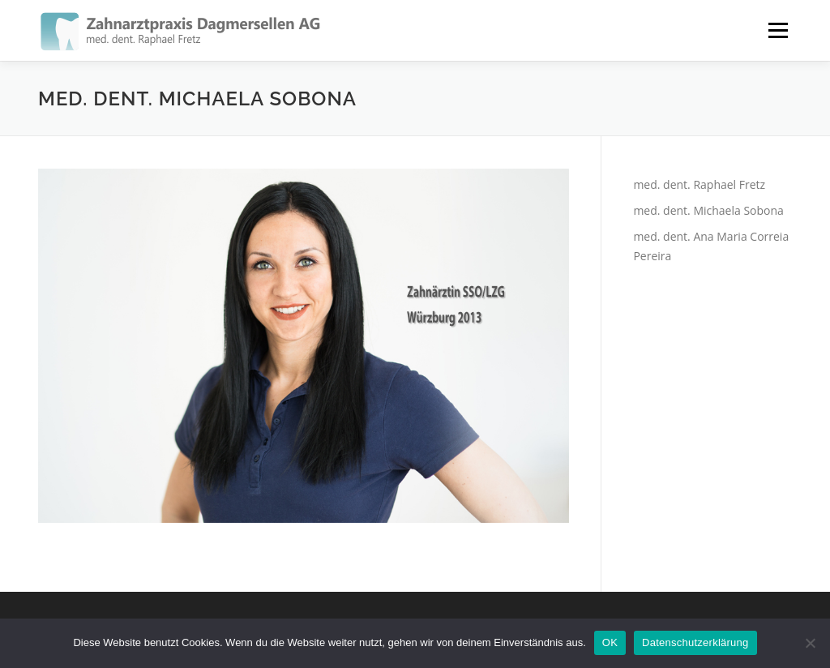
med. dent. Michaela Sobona (708, 210)
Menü (778, 30)
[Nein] (810, 643)
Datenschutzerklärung (695, 642)
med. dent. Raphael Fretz (699, 184)
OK (610, 642)
